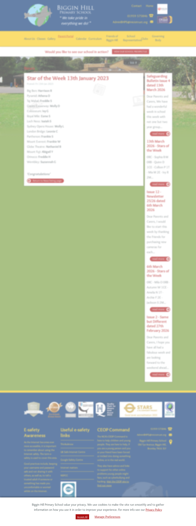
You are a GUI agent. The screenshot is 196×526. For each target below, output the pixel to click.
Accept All (82, 516)
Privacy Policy (154, 510)
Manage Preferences (107, 517)
